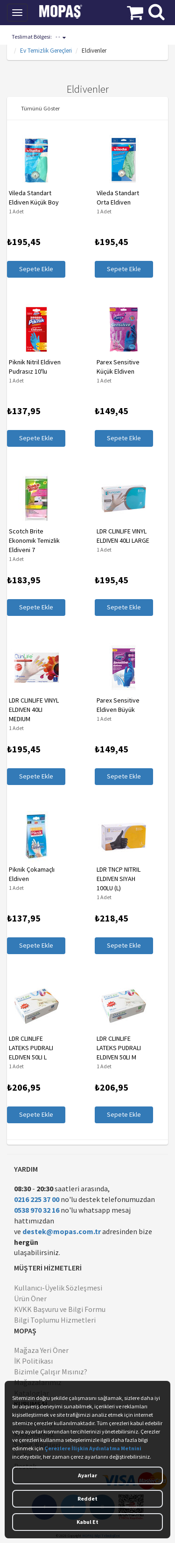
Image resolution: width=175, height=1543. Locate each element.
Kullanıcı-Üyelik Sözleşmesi (58, 1287)
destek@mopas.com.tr (61, 1231)
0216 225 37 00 (36, 1199)
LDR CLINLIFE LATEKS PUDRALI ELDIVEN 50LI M (119, 1047)
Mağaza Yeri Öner (41, 1350)
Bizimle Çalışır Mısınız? (50, 1371)
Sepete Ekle (36, 269)
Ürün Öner (30, 1298)
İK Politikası (33, 1360)
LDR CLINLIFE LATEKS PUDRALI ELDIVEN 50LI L (31, 1047)
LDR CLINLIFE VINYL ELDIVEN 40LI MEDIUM (34, 709)
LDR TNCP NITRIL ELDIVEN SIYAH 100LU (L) (118, 878)
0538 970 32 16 (36, 1210)
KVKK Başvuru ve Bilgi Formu (59, 1309)
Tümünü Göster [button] (40, 108)
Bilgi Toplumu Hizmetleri (55, 1320)
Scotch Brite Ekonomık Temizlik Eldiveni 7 (34, 540)
